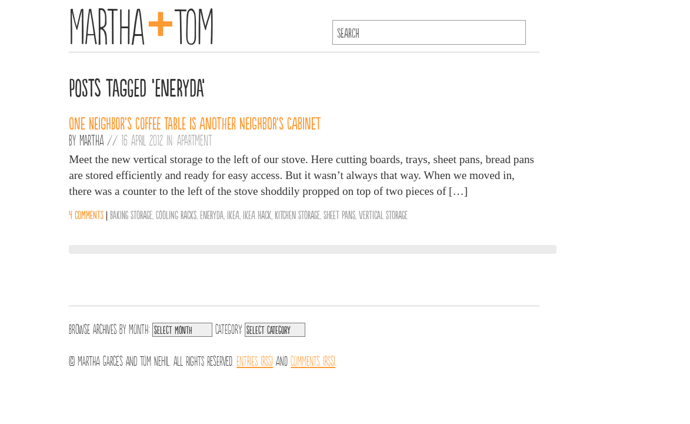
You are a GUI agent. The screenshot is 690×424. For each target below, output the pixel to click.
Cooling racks (176, 214)
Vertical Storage (383, 214)
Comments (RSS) (313, 359)
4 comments (86, 214)
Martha (91, 139)
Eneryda (212, 214)
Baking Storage (131, 214)
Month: (139, 328)
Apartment (194, 139)
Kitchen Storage (297, 214)
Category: (228, 328)
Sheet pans (339, 214)
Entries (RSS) (254, 359)
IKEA (233, 214)
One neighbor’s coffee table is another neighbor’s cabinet (195, 122)
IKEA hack (257, 214)
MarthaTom (141, 23)
